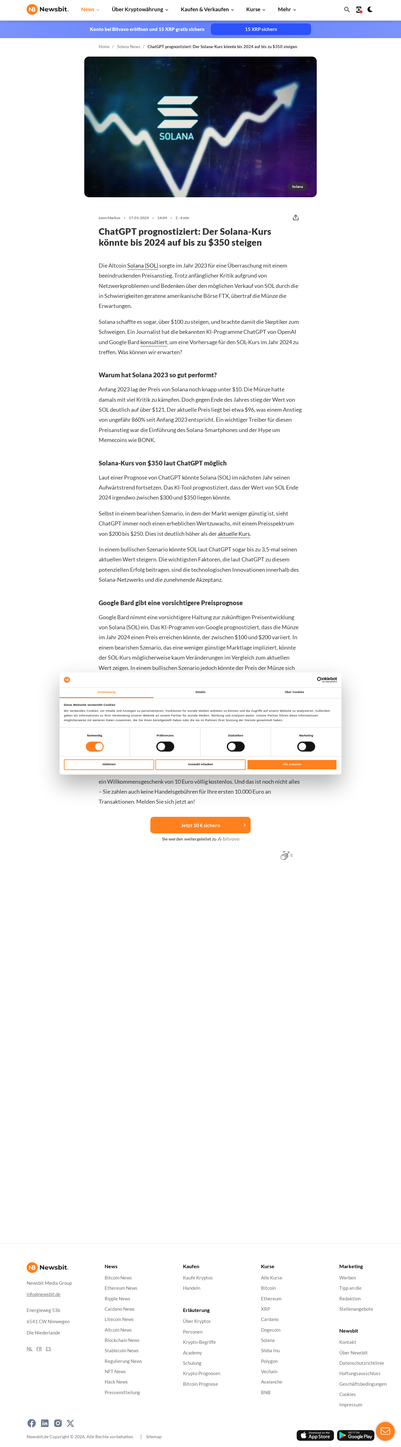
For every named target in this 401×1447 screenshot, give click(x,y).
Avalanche (271, 1381)
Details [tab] (200, 692)
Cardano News (120, 1309)
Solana (268, 1340)
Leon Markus (109, 217)
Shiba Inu (270, 1350)
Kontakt (347, 1342)
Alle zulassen (292, 764)
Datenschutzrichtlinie (361, 1363)
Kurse (253, 9)
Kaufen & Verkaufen (205, 9)
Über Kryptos (197, 1321)
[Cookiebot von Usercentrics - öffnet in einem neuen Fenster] (309, 680)
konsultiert (153, 342)
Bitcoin (268, 1288)
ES (48, 1348)
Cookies (347, 1394)
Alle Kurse (271, 1277)
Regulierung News (123, 1361)
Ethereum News (121, 1288)
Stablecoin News (122, 1350)
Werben (347, 1277)
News (87, 9)
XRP (265, 1309)
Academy (192, 1352)
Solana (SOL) (142, 265)
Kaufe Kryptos (198, 1277)
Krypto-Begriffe (199, 1342)
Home (104, 46)
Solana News (128, 46)
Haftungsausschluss (360, 1373)
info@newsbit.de (43, 1294)
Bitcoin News (118, 1277)
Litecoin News (119, 1319)
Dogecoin (270, 1329)
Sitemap (154, 1436)
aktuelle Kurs (234, 533)
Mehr (284, 9)
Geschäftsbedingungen (363, 1383)
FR (39, 1348)
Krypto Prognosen (201, 1373)
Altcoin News (118, 1329)
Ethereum (271, 1298)
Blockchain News (122, 1340)
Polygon (269, 1361)
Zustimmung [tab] (106, 692)
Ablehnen (109, 764)
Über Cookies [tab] (294, 692)
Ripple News (117, 1298)
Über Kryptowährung (137, 9)
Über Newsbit (353, 1352)
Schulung (192, 1363)
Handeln (191, 1288)
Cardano (270, 1319)
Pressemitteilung (122, 1392)
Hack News (116, 1381)
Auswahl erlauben (200, 764)
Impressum (350, 1404)
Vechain (269, 1371)
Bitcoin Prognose (200, 1383)
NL (30, 1348)
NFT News (115, 1371)
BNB (266, 1392)
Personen (192, 1331)
